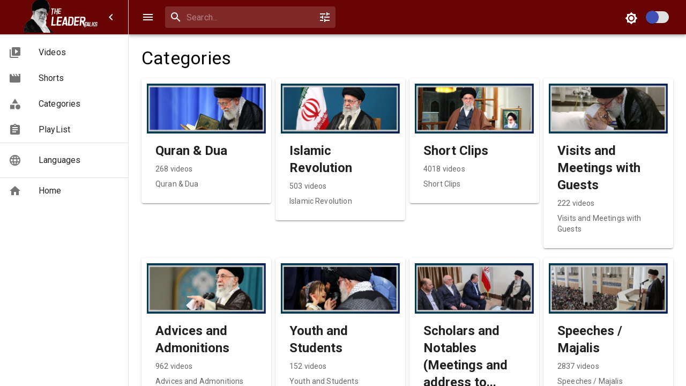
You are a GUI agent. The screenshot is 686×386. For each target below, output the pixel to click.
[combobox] (248, 17)
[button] (64, 52)
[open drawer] (148, 17)
